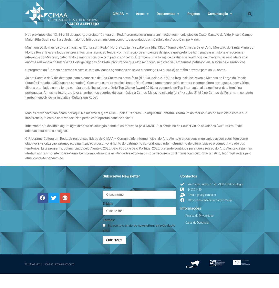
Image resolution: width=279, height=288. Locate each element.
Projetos (193, 14)
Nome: (107, 202)
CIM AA (120, 14)
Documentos (168, 14)
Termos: (109, 234)
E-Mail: (108, 218)
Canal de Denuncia (197, 237)
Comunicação (220, 14)
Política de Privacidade (199, 230)
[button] (249, 14)
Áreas (142, 14)
